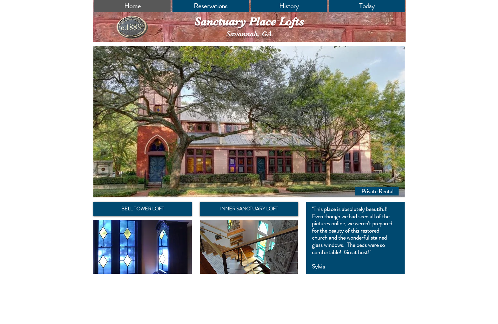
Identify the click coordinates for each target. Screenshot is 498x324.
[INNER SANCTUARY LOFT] (249, 209)
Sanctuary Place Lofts (249, 21)
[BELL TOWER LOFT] (142, 209)
